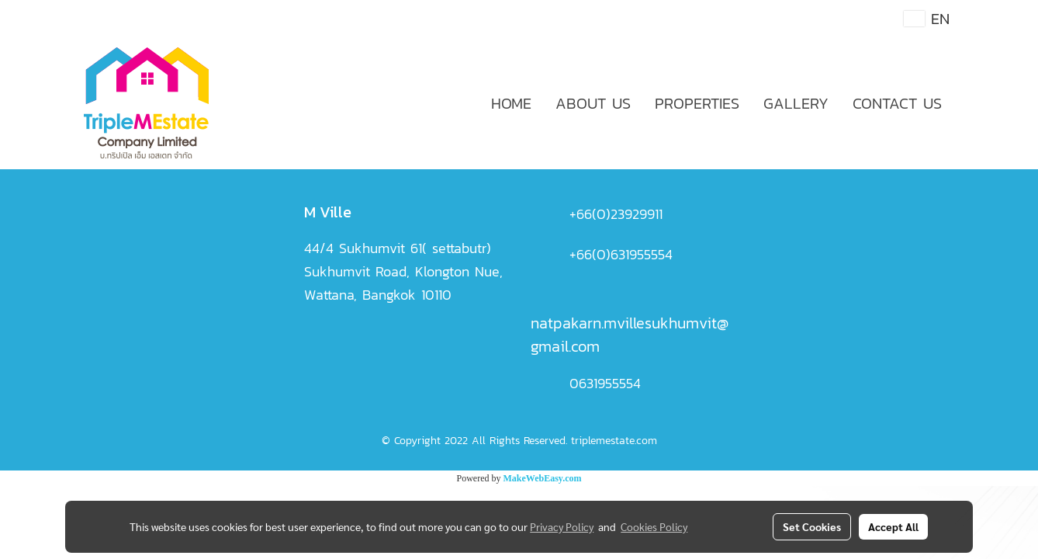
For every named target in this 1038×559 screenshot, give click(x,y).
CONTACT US (897, 103)
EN (927, 18)
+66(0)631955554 (621, 254)
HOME (511, 103)
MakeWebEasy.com (542, 478)
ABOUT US (593, 103)
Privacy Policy (561, 526)
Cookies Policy (654, 526)
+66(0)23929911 (616, 213)
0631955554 (605, 383)
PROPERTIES (697, 103)
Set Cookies (812, 526)
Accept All (893, 526)
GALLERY (796, 103)
